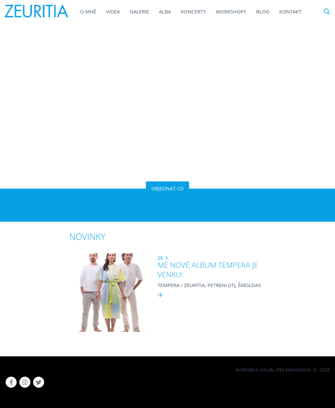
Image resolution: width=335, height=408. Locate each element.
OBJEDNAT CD (167, 188)
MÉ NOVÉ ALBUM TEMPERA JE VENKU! (208, 270)
